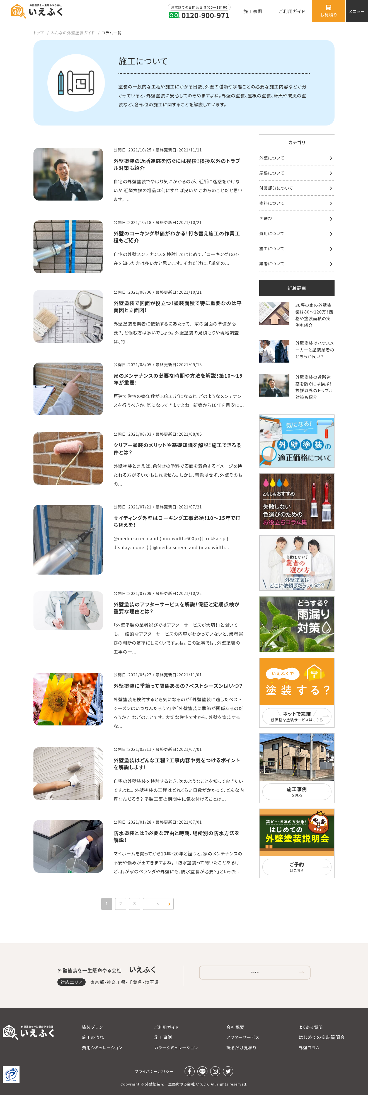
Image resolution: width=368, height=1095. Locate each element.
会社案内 (254, 974)
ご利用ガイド (166, 1027)
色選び (265, 219)
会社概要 (235, 1027)
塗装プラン (92, 1027)
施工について (272, 250)
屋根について (272, 173)
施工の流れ (93, 1037)
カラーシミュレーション (176, 1047)
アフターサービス (242, 1037)
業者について (272, 265)
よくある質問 (311, 1027)
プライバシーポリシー (154, 1071)
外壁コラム (309, 1047)
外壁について (272, 158)
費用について (272, 235)
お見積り (328, 11)
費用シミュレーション (102, 1047)
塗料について (272, 204)
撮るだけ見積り (241, 1047)
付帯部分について (276, 189)
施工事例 (163, 1037)
